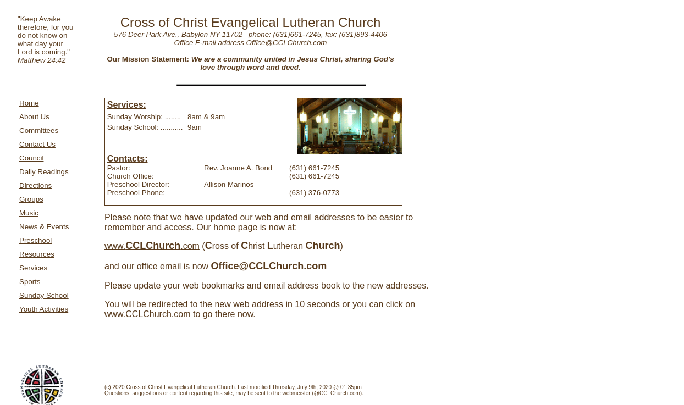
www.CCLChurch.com (147, 314)
